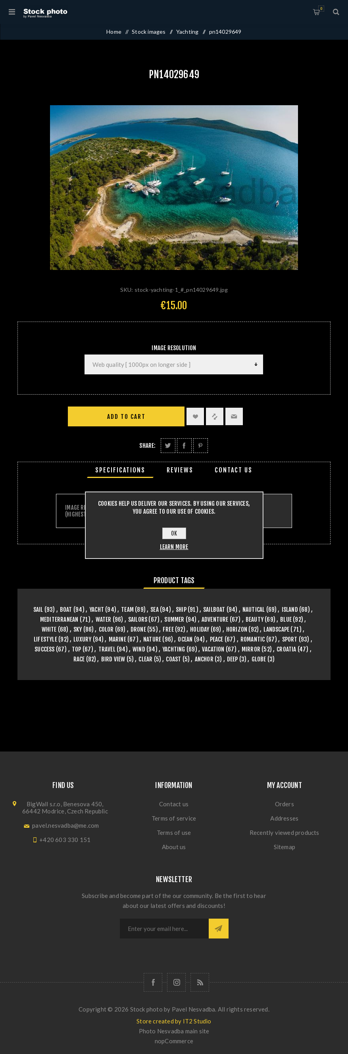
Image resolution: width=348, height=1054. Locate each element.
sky (77, 629)
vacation (213, 649)
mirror (251, 649)
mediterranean (59, 619)
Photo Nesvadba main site (174, 1031)
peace (216, 639)
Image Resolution (174, 348)
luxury (82, 639)
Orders (284, 803)
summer (174, 619)
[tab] (120, 470)
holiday (199, 629)
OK (174, 533)
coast (173, 659)
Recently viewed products (284, 832)
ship (181, 609)
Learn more (174, 547)
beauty (254, 619)
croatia (286, 649)
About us (174, 846)
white (49, 629)
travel (106, 649)
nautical (253, 609)
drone (138, 629)
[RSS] (199, 982)
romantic (252, 639)
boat (66, 609)
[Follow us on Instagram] (176, 982)
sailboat (214, 609)
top (76, 649)
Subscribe (219, 928)
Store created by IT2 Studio (174, 1021)
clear (145, 659)
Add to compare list (214, 416)
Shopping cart (321, 9)
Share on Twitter (168, 445)
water (104, 619)
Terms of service (174, 818)
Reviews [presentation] (180, 470)
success (44, 649)
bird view (113, 659)
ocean (185, 639)
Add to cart (126, 416)
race (79, 659)
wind (139, 649)
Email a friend (234, 416)
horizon (236, 629)
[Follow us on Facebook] (153, 982)
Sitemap (284, 846)
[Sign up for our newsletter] (164, 928)
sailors (137, 619)
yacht (96, 609)
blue (286, 619)
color (106, 629)
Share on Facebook (184, 445)
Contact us (173, 803)
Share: (147, 445)
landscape (276, 629)
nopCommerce (174, 1040)
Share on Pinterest (200, 445)
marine (117, 639)
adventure (215, 619)
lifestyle (45, 639)
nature (152, 639)
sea (154, 609)
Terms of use (174, 832)
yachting (173, 649)
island (290, 609)
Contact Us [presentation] (233, 470)
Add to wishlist (195, 416)
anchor (204, 659)
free (168, 629)
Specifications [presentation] (120, 470)
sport (290, 639)
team (127, 609)
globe (259, 659)
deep (232, 659)
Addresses (284, 818)
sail (38, 609)
